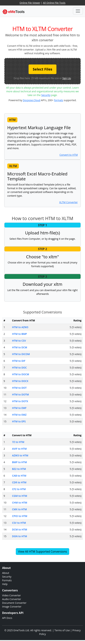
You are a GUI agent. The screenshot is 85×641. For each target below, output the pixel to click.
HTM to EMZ (19, 414)
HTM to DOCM (20, 374)
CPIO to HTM (19, 516)
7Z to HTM (18, 442)
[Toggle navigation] (78, 11)
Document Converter (14, 603)
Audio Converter (11, 599)
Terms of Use (62, 630)
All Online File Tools (54, 2)
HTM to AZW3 (20, 327)
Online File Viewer (30, 2)
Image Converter (11, 606)
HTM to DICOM (21, 354)
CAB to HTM (19, 475)
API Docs (7, 618)
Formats (7, 580)
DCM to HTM (19, 529)
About (5, 573)
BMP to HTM (19, 462)
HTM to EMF (19, 408)
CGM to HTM (19, 495)
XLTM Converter (68, 202)
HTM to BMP (19, 334)
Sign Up (66, 78)
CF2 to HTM (19, 489)
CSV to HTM (19, 522)
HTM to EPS (19, 421)
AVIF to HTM (19, 448)
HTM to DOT (19, 387)
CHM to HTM (19, 502)
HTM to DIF (18, 360)
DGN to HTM (19, 536)
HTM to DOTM (20, 394)
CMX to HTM (19, 509)
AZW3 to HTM (20, 455)
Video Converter (11, 595)
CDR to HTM (19, 482)
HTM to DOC (19, 367)
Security (46, 95)
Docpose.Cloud (31, 100)
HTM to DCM (19, 347)
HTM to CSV (19, 340)
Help (4, 584)
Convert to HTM (68, 154)
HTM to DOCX (20, 381)
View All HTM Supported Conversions (42, 551)
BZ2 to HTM (19, 469)
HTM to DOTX (20, 401)
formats (58, 100)
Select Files (42, 69)
